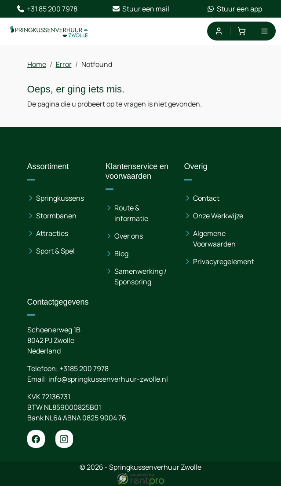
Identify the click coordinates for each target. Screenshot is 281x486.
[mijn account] (218, 31)
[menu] (264, 31)
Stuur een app (234, 9)
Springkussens (60, 198)
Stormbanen (56, 216)
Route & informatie (131, 213)
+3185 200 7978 (84, 368)
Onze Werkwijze (218, 216)
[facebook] (36, 439)
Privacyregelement (223, 261)
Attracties (52, 233)
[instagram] (64, 439)
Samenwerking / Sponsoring (140, 276)
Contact (206, 198)
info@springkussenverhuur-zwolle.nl (108, 379)
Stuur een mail (140, 9)
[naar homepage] (49, 31)
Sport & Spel (55, 251)
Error (64, 64)
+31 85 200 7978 (46, 9)
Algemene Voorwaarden (214, 238)
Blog (121, 253)
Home (36, 64)
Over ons (128, 236)
